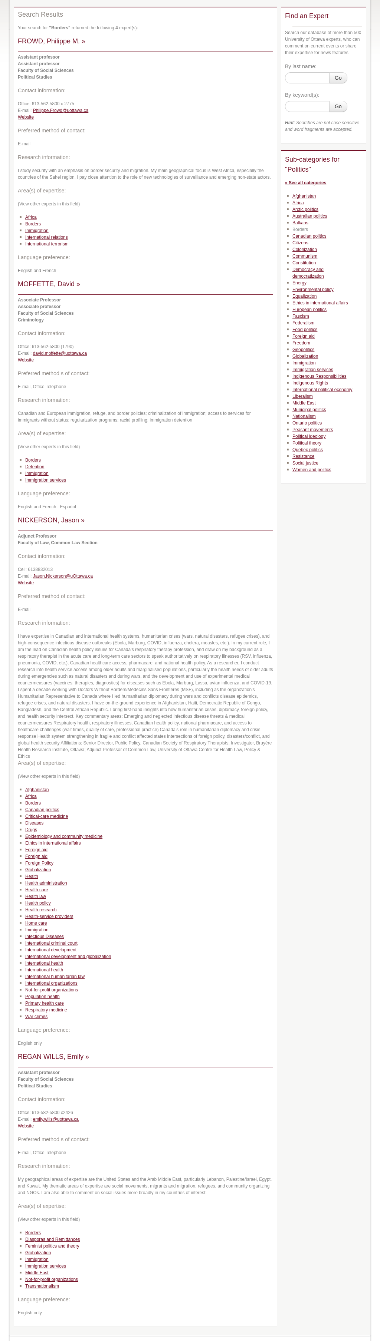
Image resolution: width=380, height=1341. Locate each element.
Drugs (31, 829)
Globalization (38, 869)
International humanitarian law (55, 976)
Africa (31, 217)
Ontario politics (307, 423)
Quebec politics (307, 449)
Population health (42, 996)
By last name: (301, 66)
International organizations (51, 983)
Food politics (304, 329)
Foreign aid (36, 849)
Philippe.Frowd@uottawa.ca (61, 110)
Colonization (304, 249)
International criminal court (51, 943)
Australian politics (309, 216)
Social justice (305, 463)
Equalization (304, 296)
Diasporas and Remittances (52, 1239)
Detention (34, 466)
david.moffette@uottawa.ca (60, 353)
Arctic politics (305, 209)
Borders (33, 224)
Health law (35, 896)
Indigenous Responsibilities (319, 376)
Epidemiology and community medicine (63, 836)
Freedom (301, 343)
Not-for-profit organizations (51, 989)
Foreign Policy (39, 863)
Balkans (300, 222)
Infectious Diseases (44, 936)
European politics (309, 309)
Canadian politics (42, 809)
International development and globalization (68, 956)
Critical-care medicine (46, 816)
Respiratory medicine (46, 1010)
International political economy (322, 389)
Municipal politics (309, 409)
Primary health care (44, 1003)
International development (50, 949)
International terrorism (47, 244)
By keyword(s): (302, 95)
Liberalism (302, 396)
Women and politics (311, 469)
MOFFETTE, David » (49, 284)
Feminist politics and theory (52, 1246)
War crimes (36, 1016)
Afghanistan (37, 789)
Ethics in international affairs (53, 843)
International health (44, 963)
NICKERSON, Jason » (51, 520)
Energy (299, 282)
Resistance (303, 456)
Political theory (306, 443)
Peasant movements (312, 429)
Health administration (46, 883)
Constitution (304, 262)
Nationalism (304, 416)
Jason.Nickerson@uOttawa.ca (63, 576)
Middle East (37, 1272)
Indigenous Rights (310, 383)
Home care (36, 923)
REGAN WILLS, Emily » (53, 1056)
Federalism (303, 323)
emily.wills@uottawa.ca (56, 1119)
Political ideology (308, 436)
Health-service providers (49, 916)
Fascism (300, 316)
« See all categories (305, 182)
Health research (41, 909)
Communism (304, 256)
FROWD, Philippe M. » (51, 41)
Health (31, 876)
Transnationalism (42, 1286)
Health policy (38, 903)
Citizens (300, 242)
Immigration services (45, 480)
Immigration (37, 230)
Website (26, 117)
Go (338, 78)
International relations (46, 237)
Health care (36, 889)
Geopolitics (303, 349)
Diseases (34, 823)
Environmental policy (313, 289)
